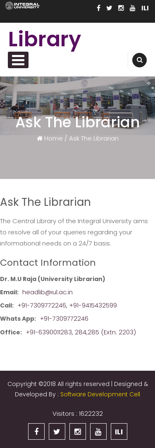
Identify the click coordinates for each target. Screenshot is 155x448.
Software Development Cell (100, 394)
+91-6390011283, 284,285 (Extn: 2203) (81, 332)
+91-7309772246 (64, 318)
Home (53, 137)
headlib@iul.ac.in (47, 292)
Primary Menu (18, 60)
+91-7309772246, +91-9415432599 (67, 305)
